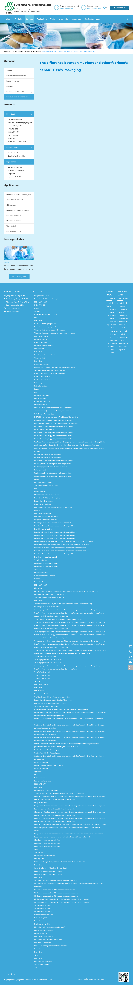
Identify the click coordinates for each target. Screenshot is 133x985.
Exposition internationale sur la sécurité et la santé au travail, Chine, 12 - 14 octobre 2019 (66, 591)
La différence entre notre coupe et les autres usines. (53, 420)
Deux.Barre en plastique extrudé (46, 557)
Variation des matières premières (46, 706)
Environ (37, 510)
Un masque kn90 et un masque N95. (47, 607)
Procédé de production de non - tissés (48, 871)
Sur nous (29, 19)
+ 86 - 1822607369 (94, 9)
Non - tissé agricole (13, 231)
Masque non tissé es (41, 364)
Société (9, 70)
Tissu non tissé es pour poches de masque (49, 330)
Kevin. (36, 389)
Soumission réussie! (41, 964)
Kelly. (36, 392)
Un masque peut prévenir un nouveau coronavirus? (52, 523)
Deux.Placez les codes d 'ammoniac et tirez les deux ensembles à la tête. (60, 548)
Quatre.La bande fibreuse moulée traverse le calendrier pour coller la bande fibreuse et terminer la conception (69, 720)
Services (9, 86)
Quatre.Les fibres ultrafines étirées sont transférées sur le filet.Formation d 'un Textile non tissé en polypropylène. (69, 757)
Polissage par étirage (41, 470)
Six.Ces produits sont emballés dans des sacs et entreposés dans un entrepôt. (62, 899)
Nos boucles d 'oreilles (42, 924)
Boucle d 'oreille (12, 147)
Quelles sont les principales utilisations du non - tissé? (53, 507)
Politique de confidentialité (96, 979)
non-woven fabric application (122, 295)
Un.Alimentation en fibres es (44, 429)
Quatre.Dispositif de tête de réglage (47, 750)
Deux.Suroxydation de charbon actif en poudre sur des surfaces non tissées (61, 545)
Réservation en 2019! (41, 405)
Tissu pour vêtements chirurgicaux (14, 202)
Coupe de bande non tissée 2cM (45, 520)
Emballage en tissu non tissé (44, 355)
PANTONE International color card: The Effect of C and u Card (56, 417)
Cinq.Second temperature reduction (47, 840)
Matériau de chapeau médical (17, 210)
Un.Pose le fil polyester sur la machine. (48, 454)
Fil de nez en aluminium (16, 171)
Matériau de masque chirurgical (18, 195)
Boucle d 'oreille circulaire (16, 156)
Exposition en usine (13, 81)
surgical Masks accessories (112, 295)
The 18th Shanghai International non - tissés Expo (52, 697)
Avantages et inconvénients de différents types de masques (55, 423)
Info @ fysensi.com (67, 9)
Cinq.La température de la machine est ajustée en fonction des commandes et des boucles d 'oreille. (70, 824)
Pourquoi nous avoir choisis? (30, 51)
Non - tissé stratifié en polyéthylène (20, 123)
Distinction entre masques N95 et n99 (48, 940)
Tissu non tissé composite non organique (49, 597)
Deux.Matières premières (43, 529)
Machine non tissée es (42, 377)
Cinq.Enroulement (40, 803)
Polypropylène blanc (41, 339)
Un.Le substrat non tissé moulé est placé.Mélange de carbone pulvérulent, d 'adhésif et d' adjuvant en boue (69, 449)
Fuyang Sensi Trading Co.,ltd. (14, 296)
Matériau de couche (14, 221)
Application (42, 19)
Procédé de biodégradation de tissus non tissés (51, 946)
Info (35, 317)
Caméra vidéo (39, 349)
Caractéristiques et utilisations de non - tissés (50, 868)
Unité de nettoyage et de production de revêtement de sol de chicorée (59, 862)
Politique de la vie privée (43, 961)
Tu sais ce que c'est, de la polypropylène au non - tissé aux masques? (59, 793)
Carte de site (38, 949)
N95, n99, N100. (13, 129)
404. (36, 955)
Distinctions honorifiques (16, 76)
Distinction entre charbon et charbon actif (49, 927)
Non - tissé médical (13, 216)
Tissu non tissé (39, 358)
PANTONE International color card (46, 517)
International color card (15, 92)
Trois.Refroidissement (42, 672)
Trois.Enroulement (40, 560)
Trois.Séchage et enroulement (45, 656)
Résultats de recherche (42, 943)
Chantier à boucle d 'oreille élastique (47, 495)
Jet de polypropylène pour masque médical (49, 370)
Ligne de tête (11, 162)
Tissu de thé (11, 226)
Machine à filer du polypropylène (45, 324)
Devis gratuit (19, 276)
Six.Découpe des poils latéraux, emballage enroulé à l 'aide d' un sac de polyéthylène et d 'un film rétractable (68, 885)
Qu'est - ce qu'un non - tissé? (44, 414)
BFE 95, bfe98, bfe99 (15, 126)
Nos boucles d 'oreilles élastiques (46, 790)
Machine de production (42, 342)
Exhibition (38, 579)
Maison (8, 19)
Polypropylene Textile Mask (44, 345)
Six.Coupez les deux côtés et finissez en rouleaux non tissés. (56, 880)
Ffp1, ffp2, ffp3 (13, 135)
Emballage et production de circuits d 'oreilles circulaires (54, 367)
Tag (35, 968)
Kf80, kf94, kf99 (13, 132)
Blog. (36, 775)
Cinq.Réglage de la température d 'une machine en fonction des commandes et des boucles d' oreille (68, 829)
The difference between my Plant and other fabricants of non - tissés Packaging (68, 51)
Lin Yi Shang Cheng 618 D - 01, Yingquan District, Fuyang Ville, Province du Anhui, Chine (17, 302)
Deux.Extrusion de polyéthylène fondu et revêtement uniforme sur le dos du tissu (63, 541)
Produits (18, 19)
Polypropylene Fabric (15, 120)
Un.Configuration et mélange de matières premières (52, 464)
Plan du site (82, 979)
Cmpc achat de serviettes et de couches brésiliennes (53, 408)
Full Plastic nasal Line (15, 167)
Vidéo (52, 19)
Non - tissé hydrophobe (42, 513)
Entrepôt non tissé (41, 386)
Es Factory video (40, 383)
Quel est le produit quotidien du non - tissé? (50, 703)
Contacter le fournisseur (119, 8)
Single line (11, 174)
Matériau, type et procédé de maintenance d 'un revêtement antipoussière (61, 709)
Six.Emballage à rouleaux (43, 905)
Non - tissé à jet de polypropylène (46, 327)
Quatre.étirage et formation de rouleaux (48, 765)
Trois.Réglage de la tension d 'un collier (48, 660)
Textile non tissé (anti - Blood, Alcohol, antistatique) (52, 411)
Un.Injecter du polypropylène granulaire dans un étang (54, 426)
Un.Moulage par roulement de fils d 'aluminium (50, 467)
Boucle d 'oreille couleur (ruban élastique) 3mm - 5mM (53, 700)
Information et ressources (70, 19)
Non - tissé (10, 114)
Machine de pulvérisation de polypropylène (49, 373)
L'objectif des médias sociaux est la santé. (49, 594)
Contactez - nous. (92, 19)
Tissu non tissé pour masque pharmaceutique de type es (54, 333)
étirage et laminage (41, 762)
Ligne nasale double (14, 177)
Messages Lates (14, 239)
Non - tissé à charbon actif (17, 141)
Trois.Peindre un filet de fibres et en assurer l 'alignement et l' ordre (58, 619)
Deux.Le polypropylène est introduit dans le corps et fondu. (55, 526)
